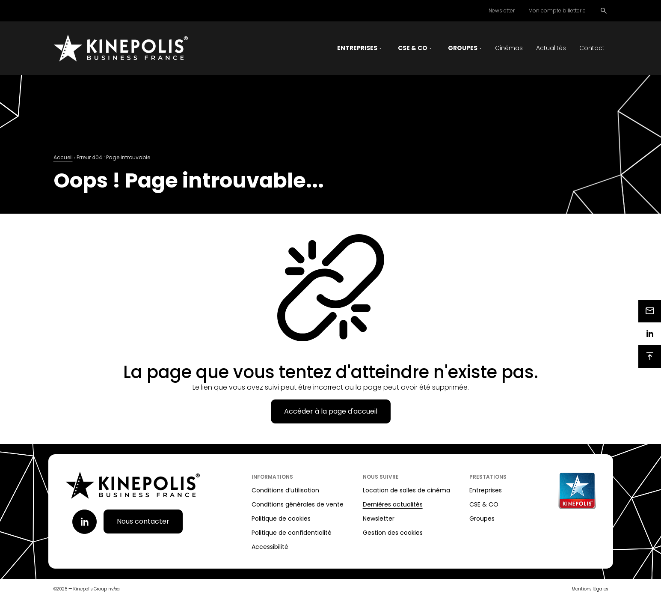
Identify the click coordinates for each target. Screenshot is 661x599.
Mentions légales (590, 589)
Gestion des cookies (393, 532)
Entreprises (485, 490)
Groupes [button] (462, 48)
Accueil (63, 157)
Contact (592, 48)
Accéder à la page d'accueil (330, 411)
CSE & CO (483, 504)
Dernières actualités (393, 504)
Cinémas (509, 48)
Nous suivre (381, 476)
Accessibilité (270, 546)
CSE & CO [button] (412, 48)
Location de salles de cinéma (406, 490)
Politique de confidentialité (292, 532)
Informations (272, 476)
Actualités (551, 48)
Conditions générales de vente (298, 504)
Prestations (488, 476)
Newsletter (502, 10)
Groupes (482, 518)
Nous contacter (143, 521)
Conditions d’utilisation (285, 490)
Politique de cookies (281, 518)
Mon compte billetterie (557, 10)
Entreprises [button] (357, 48)
